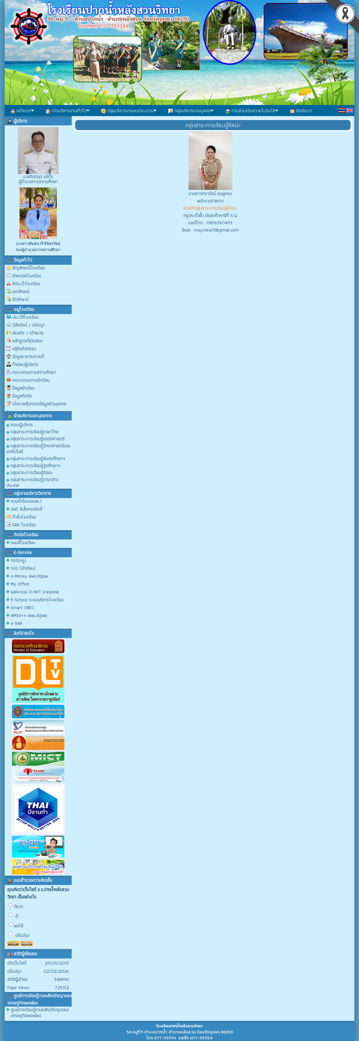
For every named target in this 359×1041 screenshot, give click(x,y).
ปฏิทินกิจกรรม (24, 348)
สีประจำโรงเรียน (26, 283)
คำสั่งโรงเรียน (24, 516)
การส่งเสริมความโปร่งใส (251, 110)
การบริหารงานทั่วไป (67, 110)
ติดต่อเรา (301, 110)
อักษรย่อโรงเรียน (26, 275)
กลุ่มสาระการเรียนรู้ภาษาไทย (32, 431)
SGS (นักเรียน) (23, 568)
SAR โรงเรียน (24, 524)
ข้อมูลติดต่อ (22, 395)
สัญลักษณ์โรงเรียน (28, 267)
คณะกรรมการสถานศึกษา (34, 372)
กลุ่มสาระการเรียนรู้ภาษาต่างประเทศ (32, 482)
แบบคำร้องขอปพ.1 (26, 501)
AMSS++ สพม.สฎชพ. (29, 615)
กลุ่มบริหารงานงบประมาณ (128, 110)
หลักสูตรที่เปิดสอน (27, 340)
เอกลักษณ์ (20, 291)
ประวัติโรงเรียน (25, 317)
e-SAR (16, 623)
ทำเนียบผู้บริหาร (25, 364)
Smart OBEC (22, 607)
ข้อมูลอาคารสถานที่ (28, 356)
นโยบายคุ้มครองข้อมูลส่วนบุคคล (39, 403)
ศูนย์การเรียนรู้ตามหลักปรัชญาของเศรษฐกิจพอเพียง (40, 1012)
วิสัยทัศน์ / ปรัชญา (28, 325)
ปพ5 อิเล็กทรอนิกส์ (26, 509)
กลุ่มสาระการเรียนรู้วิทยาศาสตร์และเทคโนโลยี (38, 448)
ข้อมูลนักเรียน (23, 388)
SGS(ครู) (18, 560)
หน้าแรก (22, 110)
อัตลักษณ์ (20, 299)
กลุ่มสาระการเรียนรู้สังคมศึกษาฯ (35, 458)
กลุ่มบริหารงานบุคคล (191, 110)
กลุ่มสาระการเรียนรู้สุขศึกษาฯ (33, 465)
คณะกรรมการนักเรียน (31, 380)
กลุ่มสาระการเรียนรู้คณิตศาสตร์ (35, 438)
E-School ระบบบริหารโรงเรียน (37, 599)
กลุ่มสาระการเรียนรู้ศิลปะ (29, 472)
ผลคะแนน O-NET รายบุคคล (35, 591)
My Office (20, 584)
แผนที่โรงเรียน (23, 542)
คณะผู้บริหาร (19, 424)
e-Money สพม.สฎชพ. (30, 576)
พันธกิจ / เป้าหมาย (27, 333)
